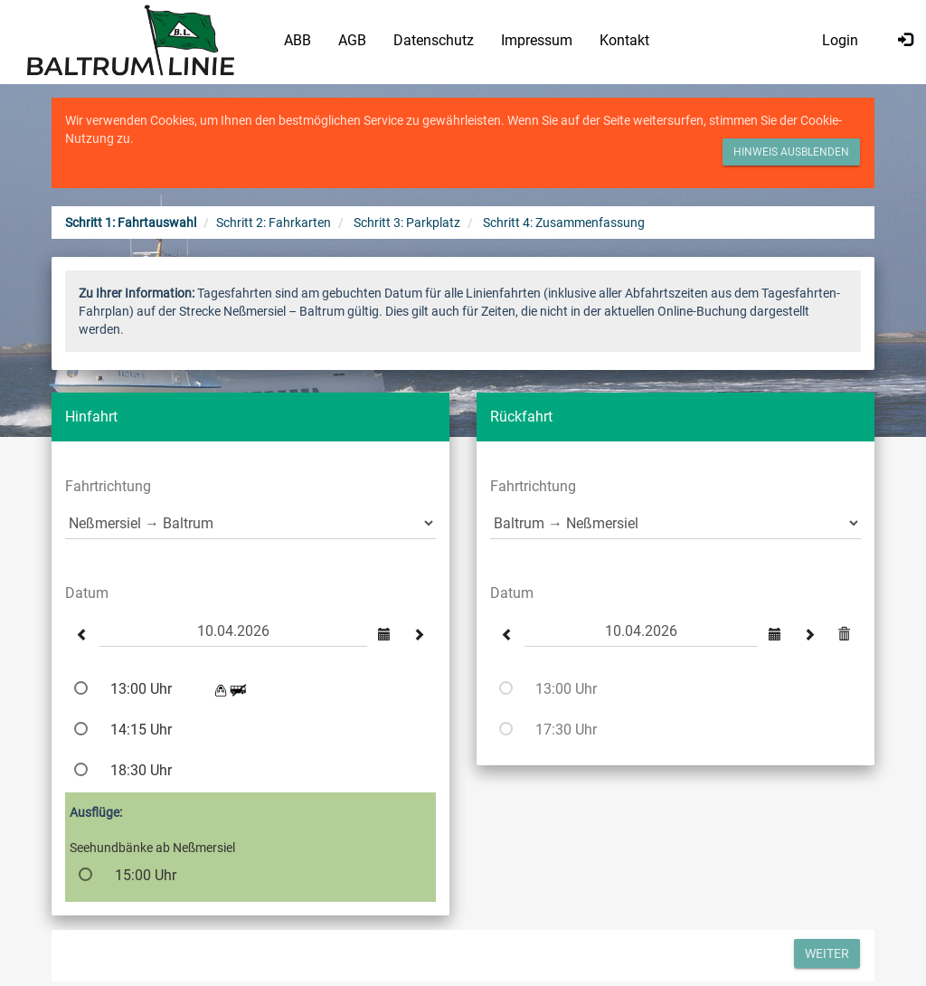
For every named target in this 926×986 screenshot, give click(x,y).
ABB (297, 40)
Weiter (827, 953)
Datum (87, 593)
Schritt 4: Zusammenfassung (564, 222)
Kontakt (624, 40)
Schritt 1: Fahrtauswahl (130, 222)
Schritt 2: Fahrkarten (273, 222)
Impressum (536, 40)
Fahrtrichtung (108, 486)
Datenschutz (433, 40)
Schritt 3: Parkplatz (407, 222)
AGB (352, 40)
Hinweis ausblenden (791, 152)
